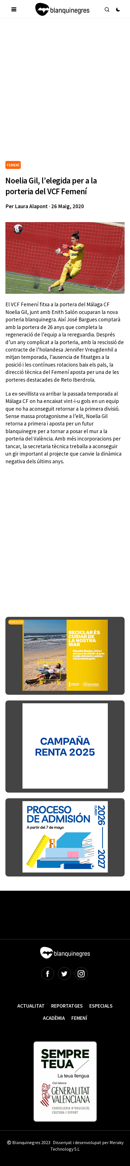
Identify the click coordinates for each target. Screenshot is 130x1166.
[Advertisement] (65, 92)
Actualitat (31, 1005)
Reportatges (67, 1005)
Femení (79, 1018)
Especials (101, 1005)
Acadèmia (54, 1018)
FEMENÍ (13, 165)
